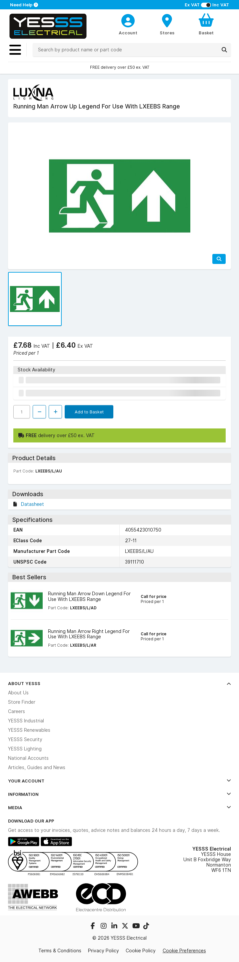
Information (119, 794)
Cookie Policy (141, 950)
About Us (18, 692)
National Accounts (28, 758)
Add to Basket (89, 411)
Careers (16, 711)
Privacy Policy (103, 950)
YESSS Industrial (26, 720)
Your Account (119, 780)
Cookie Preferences (184, 950)
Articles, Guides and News (36, 767)
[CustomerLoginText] (128, 19)
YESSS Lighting (25, 748)
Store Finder (21, 702)
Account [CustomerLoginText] (128, 32)
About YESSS (119, 683)
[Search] (224, 49)
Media (119, 807)
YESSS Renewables (29, 730)
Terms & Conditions (59, 950)
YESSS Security (25, 739)
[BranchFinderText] (167, 24)
